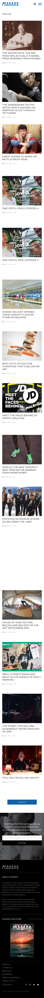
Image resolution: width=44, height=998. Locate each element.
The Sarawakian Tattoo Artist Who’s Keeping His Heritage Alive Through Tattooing (19, 108)
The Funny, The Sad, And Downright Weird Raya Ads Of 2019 (20, 729)
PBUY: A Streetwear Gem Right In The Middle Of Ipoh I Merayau (21, 677)
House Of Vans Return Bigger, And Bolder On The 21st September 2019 (20, 625)
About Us (6, 964)
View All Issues (35, 919)
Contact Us (7, 967)
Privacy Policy (8, 981)
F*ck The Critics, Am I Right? (20, 777)
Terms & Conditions (10, 977)
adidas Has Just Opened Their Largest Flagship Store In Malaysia (18, 314)
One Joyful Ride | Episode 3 (20, 260)
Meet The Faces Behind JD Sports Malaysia (19, 416)
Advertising (7, 974)
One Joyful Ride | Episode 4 (20, 208)
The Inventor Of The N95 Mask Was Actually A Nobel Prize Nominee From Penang (21, 56)
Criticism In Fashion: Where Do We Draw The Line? (20, 520)
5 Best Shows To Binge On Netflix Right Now (19, 158)
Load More (22, 802)
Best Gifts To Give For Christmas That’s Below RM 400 (21, 366)
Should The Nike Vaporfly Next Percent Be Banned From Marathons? (20, 470)
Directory (6, 971)
